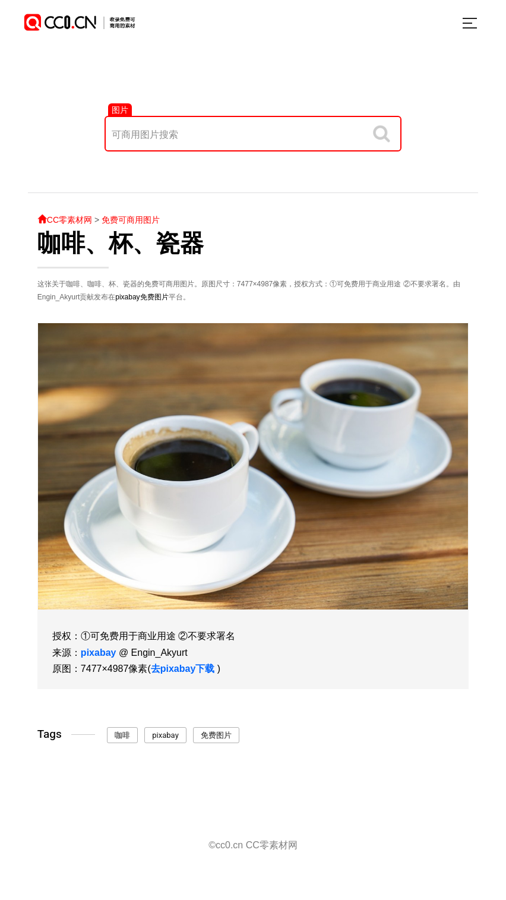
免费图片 (154, 297)
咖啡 (122, 735)
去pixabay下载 (183, 669)
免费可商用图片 (131, 220)
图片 (120, 110)
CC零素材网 (64, 220)
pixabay (127, 297)
